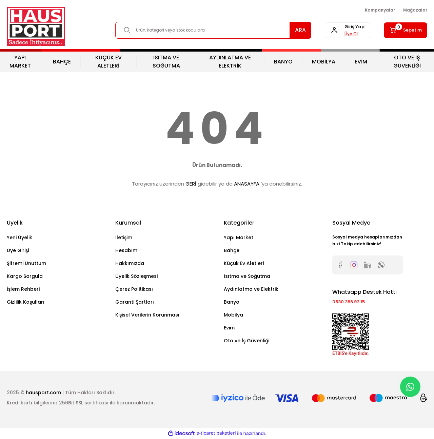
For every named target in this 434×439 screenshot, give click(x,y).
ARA (287, 30)
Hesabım (126, 250)
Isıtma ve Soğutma (247, 276)
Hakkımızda (129, 263)
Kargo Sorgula (25, 276)
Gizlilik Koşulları (25, 302)
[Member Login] (338, 30)
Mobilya (233, 314)
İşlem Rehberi (23, 289)
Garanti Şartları (134, 302)
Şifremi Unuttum (26, 263)
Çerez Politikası (134, 289)
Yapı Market (238, 237)
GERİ (190, 183)
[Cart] (402, 30)
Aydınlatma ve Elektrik (251, 289)
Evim (229, 327)
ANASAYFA (246, 183)
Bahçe (231, 250)
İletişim (123, 237)
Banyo (231, 302)
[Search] (206, 30)
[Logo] (36, 26)
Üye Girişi (18, 250)
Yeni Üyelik (19, 237)
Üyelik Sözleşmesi (136, 276)
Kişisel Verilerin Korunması (147, 314)
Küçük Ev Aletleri (244, 263)
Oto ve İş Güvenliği (246, 340)
